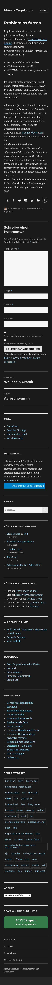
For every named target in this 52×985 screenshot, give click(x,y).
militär (40, 810)
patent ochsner (36, 822)
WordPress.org (15, 438)
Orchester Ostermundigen (21, 734)
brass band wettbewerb (18, 786)
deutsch (33, 792)
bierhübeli (32, 781)
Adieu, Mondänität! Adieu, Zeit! (24, 565)
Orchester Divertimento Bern (23, 730)
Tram (19, 859)
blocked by (26, 922)
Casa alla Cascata (16, 637)
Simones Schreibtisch (19, 676)
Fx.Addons (10, 953)
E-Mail (8, 305)
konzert (9, 810)
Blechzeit (12, 706)
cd (23, 792)
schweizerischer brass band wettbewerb (20, 846)
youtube (10, 871)
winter (35, 865)
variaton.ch (13, 757)
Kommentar (11, 249)
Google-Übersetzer (32, 132)
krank (20, 810)
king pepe (34, 804)
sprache (15, 853)
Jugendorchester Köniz (19, 718)
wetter (25, 865)
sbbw (8, 839)
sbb (38, 833)
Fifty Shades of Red (17, 533)
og (31, 816)
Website (8, 318)
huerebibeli (11, 804)
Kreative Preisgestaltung (20, 541)
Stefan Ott (12, 679)
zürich (28, 871)
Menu (43, 10)
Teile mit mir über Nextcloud (24, 486)
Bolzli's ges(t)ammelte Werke (23, 664)
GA (16, 798)
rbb (15, 827)
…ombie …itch (14, 549)
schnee (18, 839)
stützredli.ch (14, 641)
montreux (10, 816)
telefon (9, 859)
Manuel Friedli (14, 209)
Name (8, 291)
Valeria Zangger (15, 753)
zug (20, 871)
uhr (27, 859)
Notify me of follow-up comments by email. (23, 336)
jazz (23, 804)
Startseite (9, 939)
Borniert (11, 668)
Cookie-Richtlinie (13, 960)
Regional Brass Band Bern (21, 741)
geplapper (27, 798)
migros (30, 810)
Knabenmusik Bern (17, 722)
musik (23, 816)
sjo (6, 853)
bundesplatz (12, 792)
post (7, 827)
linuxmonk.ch (14, 672)
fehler (8, 798)
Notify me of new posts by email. (18, 344)
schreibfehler (33, 839)
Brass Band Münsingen (19, 710)
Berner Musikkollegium (20, 702)
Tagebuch (8, 211)
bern (20, 781)
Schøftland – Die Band (19, 745)
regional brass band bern (19, 833)
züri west (40, 871)
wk (43, 865)
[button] (7, 200)
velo (34, 859)
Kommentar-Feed (17, 434)
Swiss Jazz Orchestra (18, 749)
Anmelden (12, 426)
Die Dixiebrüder (15, 714)
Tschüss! (12, 557)
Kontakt (8, 480)
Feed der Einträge (16, 430)
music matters (15, 726)
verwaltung (11, 865)
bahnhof (10, 781)
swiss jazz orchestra (34, 853)
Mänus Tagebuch (18, 10)
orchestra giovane (17, 738)
